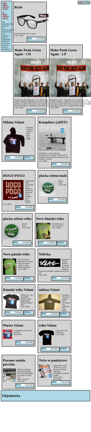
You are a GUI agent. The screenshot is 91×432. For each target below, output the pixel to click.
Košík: (81, 2)
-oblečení (5, 7)
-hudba (4, 5)
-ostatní (5, 9)
